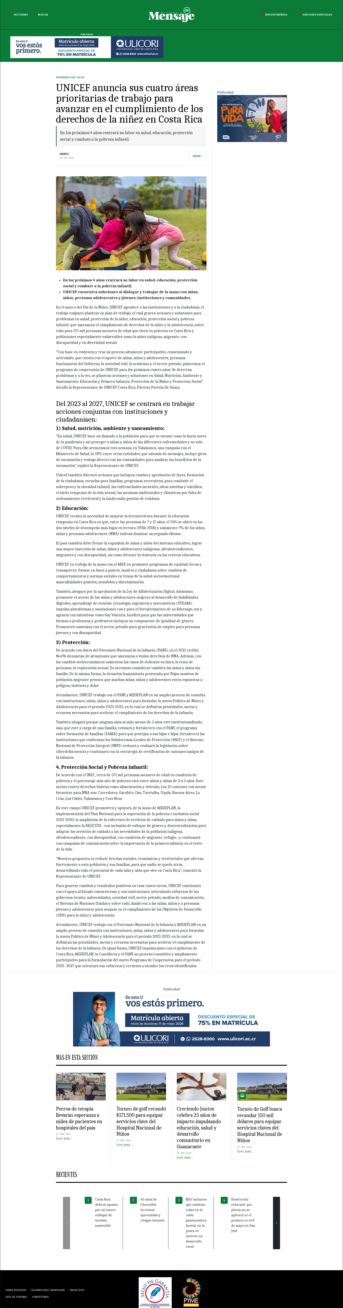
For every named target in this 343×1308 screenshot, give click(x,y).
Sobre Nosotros (15, 1290)
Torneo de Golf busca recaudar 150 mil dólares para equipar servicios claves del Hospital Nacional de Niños (259, 1124)
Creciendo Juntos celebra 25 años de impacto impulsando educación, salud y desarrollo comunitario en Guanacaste (199, 1128)
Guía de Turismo (16, 1296)
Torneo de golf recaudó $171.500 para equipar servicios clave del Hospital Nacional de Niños (141, 1121)
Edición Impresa (273, 15)
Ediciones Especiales (314, 15)
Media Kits (77, 1290)
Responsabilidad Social (70, 77)
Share (196, 156)
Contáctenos (40, 1296)
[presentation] (66, 1223)
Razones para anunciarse (48, 1290)
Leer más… (64, 1138)
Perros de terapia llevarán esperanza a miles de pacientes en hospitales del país (79, 1118)
